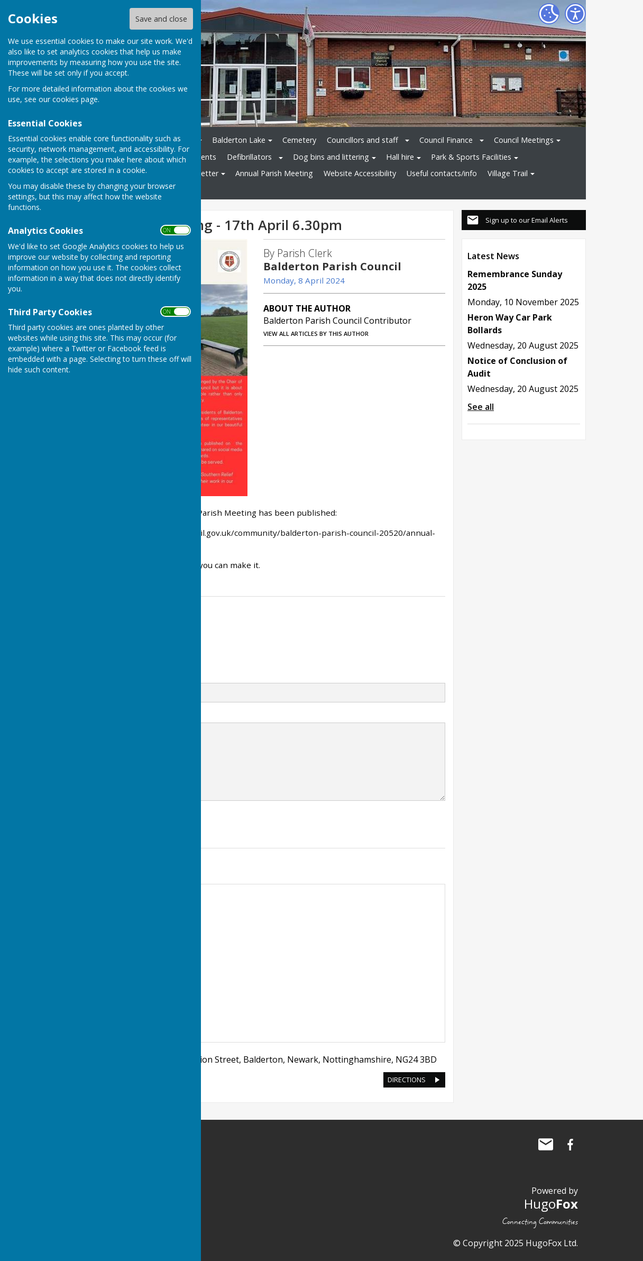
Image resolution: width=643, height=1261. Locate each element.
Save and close (161, 19)
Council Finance (446, 140)
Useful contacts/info (442, 173)
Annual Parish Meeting (274, 173)
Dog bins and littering (331, 157)
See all (480, 407)
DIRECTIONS (407, 1079)
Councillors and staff (362, 140)
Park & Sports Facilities (471, 157)
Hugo (551, 1203)
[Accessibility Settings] (575, 13)
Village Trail (508, 173)
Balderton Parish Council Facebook (570, 1145)
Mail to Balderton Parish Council (546, 1145)
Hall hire (400, 157)
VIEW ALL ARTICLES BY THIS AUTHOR (316, 333)
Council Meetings (524, 140)
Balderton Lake (238, 140)
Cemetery (299, 140)
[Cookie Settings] (548, 13)
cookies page (75, 99)
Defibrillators (249, 157)
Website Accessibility (360, 173)
